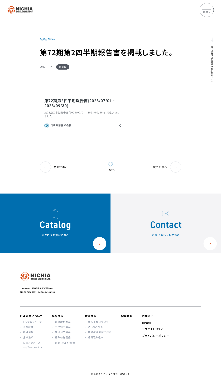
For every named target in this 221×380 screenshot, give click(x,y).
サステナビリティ (152, 329)
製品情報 (58, 316)
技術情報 (91, 316)
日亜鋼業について (31, 316)
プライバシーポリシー (155, 335)
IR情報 (146, 322)
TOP (211, 40)
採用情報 (127, 316)
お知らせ (147, 316)
